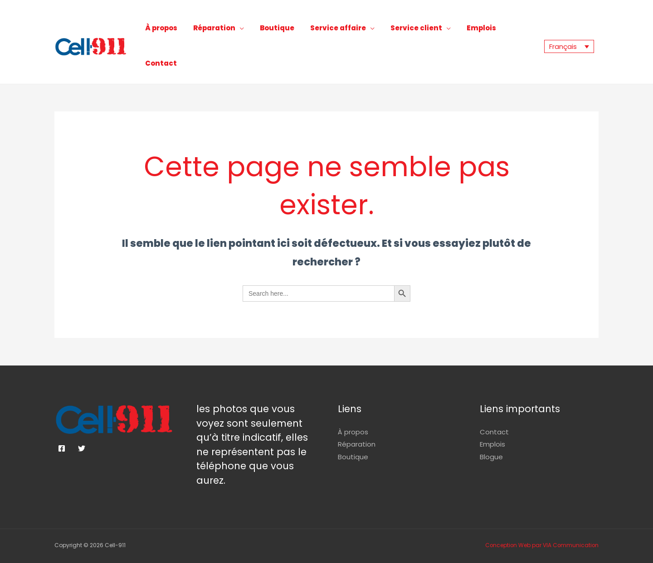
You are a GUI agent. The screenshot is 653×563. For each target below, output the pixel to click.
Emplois (479, 31)
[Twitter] (81, 423)
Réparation (240, 31)
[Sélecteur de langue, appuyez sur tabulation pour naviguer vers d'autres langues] (569, 34)
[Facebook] (61, 423)
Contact (519, 31)
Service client (421, 31)
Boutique (295, 31)
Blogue (491, 432)
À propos (193, 31)
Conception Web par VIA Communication (541, 520)
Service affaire (350, 31)
